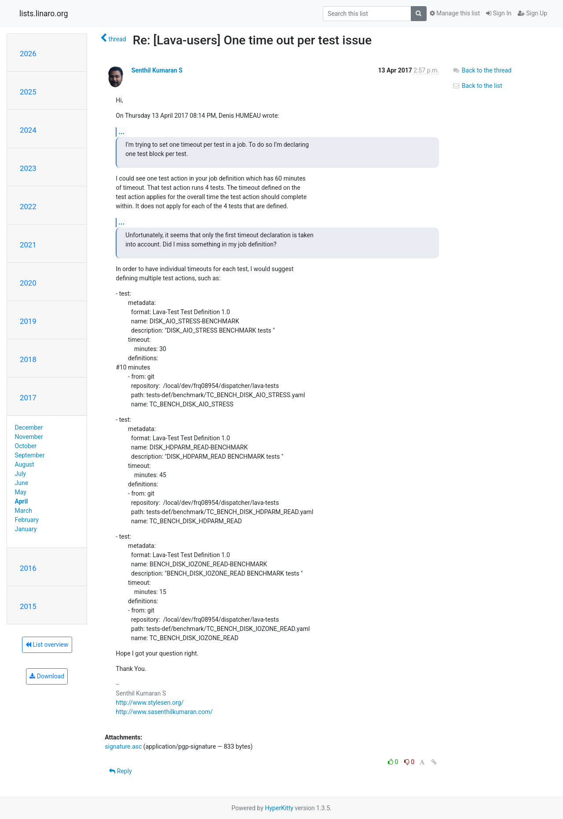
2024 (28, 130)
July (20, 473)
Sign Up (532, 13)
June (22, 482)
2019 (28, 321)
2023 (28, 168)
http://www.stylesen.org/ (149, 702)
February (27, 519)
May (20, 492)
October (26, 445)
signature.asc (123, 746)
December (29, 427)
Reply (120, 771)
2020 (28, 283)
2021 (28, 244)
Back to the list (477, 85)
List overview (47, 644)
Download (46, 676)
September (30, 455)
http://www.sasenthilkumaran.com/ (164, 711)
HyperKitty (279, 808)
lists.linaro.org (43, 13)
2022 (28, 206)
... (121, 131)
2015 (28, 606)
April (21, 501)
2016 (28, 568)
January (26, 529)
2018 (28, 359)
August (24, 464)
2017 (28, 397)
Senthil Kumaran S (157, 70)
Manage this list (455, 13)
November (29, 436)
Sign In (499, 13)
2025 (28, 91)
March (24, 510)
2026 (28, 53)
